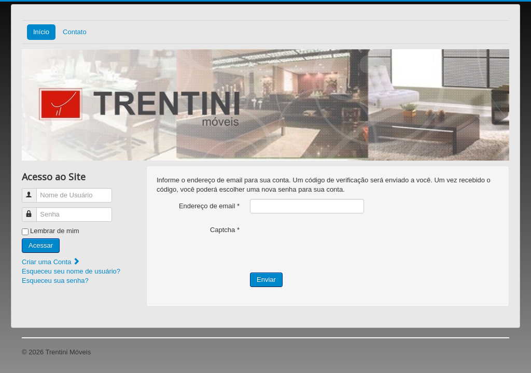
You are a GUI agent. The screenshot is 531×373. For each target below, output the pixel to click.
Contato (75, 32)
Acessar (41, 245)
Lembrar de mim (54, 231)
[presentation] (329, 243)
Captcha (225, 230)
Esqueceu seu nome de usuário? (71, 271)
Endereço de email (209, 206)
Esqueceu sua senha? (55, 280)
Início (41, 32)
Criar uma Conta (51, 262)
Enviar (266, 279)
